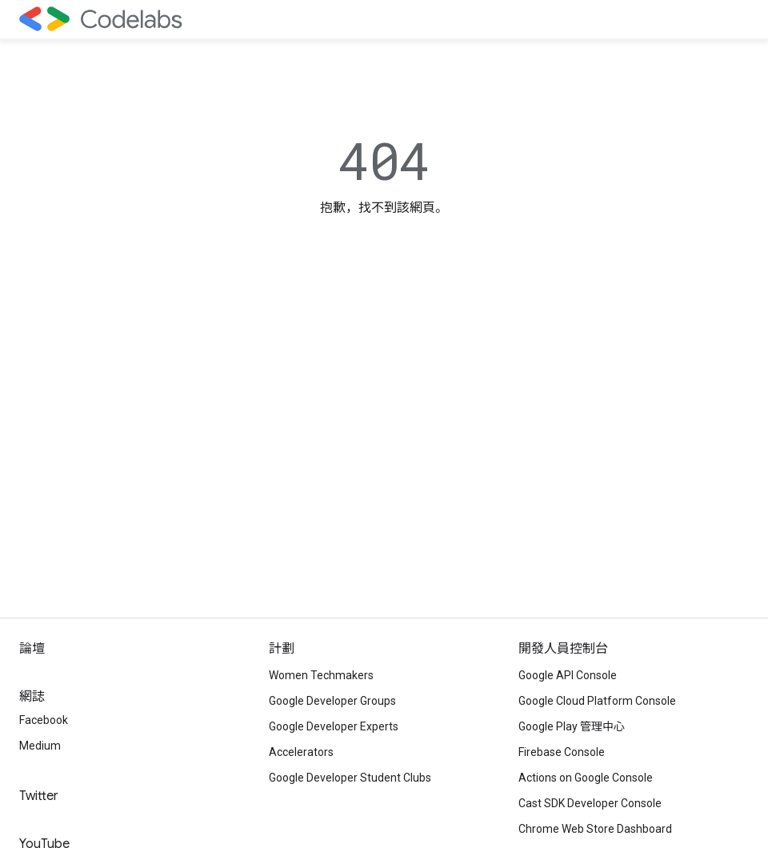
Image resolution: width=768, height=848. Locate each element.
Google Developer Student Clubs (350, 777)
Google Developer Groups (332, 700)
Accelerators (301, 752)
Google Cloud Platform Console (597, 700)
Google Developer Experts (333, 726)
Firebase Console (561, 752)
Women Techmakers (321, 675)
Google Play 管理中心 (571, 726)
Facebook (43, 720)
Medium (40, 745)
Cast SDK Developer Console (590, 803)
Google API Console (567, 675)
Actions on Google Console (585, 777)
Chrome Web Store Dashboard (595, 828)
